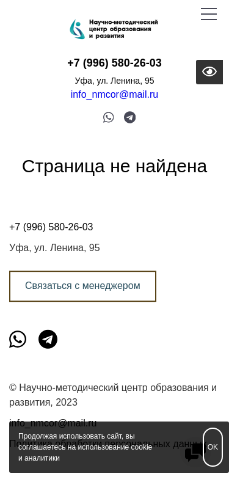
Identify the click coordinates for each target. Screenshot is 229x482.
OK (213, 447)
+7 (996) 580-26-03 (114, 63)
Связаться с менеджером (82, 285)
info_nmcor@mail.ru (114, 94)
